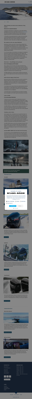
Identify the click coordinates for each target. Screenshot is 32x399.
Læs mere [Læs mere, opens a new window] (18, 199)
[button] (16, 208)
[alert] (16, 199)
